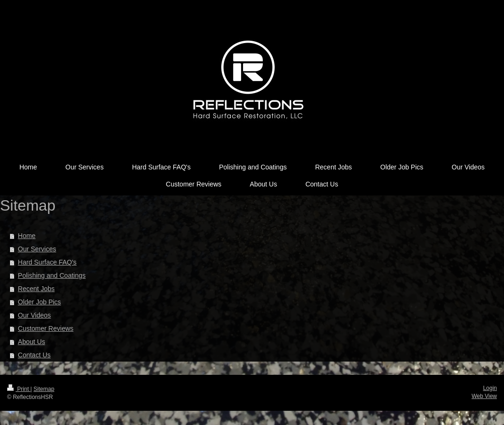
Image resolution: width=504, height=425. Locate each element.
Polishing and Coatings (52, 275)
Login (490, 388)
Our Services (37, 249)
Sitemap (44, 389)
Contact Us (34, 355)
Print (18, 389)
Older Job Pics (39, 302)
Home (26, 235)
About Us (31, 341)
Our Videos (34, 315)
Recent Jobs (36, 288)
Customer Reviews (45, 328)
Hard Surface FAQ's (47, 262)
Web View (484, 396)
